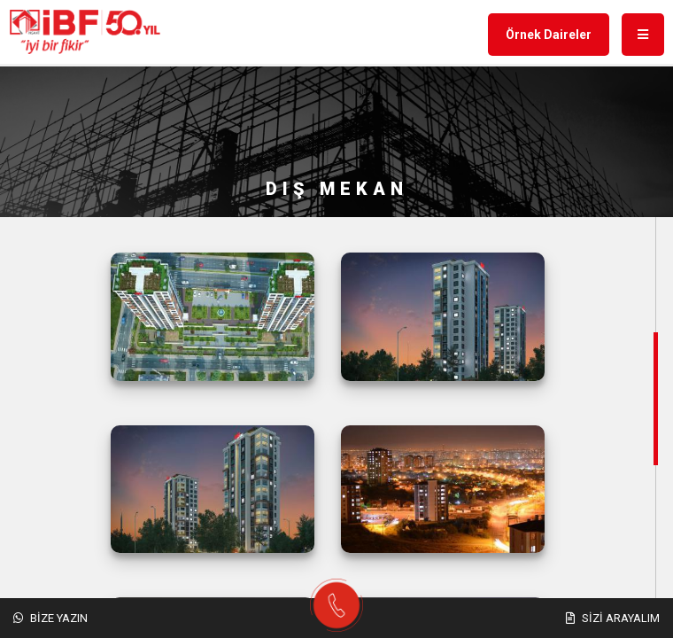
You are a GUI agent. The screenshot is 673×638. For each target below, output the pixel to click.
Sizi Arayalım (613, 618)
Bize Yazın (50, 618)
